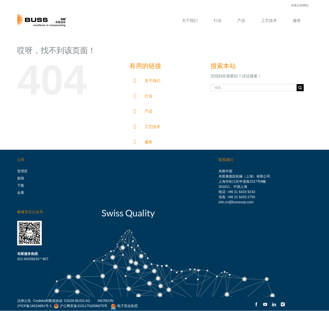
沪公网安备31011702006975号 (80, 306)
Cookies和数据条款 (48, 301)
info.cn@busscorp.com (236, 202)
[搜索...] (253, 87)
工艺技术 (152, 127)
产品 (148, 111)
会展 (20, 192)
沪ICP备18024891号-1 (34, 306)
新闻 (20, 178)
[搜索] (300, 87)
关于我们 (152, 81)
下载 (20, 185)
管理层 (22, 171)
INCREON (105, 301)
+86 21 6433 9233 (241, 192)
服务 (148, 142)
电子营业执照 (123, 306)
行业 (148, 96)
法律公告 (24, 301)
